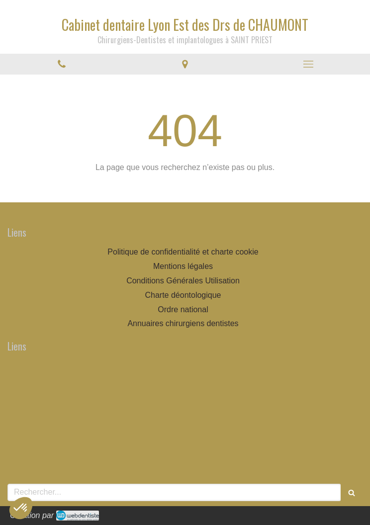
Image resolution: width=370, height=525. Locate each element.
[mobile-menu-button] (308, 64)
